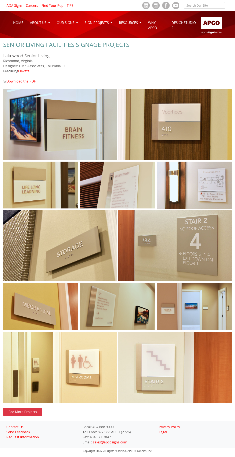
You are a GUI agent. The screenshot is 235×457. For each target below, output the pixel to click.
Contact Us (15, 427)
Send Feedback (18, 432)
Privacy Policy (169, 427)
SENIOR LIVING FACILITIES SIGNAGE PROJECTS (66, 45)
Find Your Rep (52, 5)
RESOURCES (129, 22)
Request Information (22, 437)
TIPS (70, 5)
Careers (32, 5)
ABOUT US (38, 22)
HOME (18, 22)
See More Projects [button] (22, 411)
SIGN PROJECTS (97, 22)
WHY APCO (152, 25)
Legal (163, 432)
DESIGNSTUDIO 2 (183, 25)
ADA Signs (14, 5)
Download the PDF (19, 81)
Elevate (23, 71)
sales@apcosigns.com (110, 442)
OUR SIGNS (66, 22)
